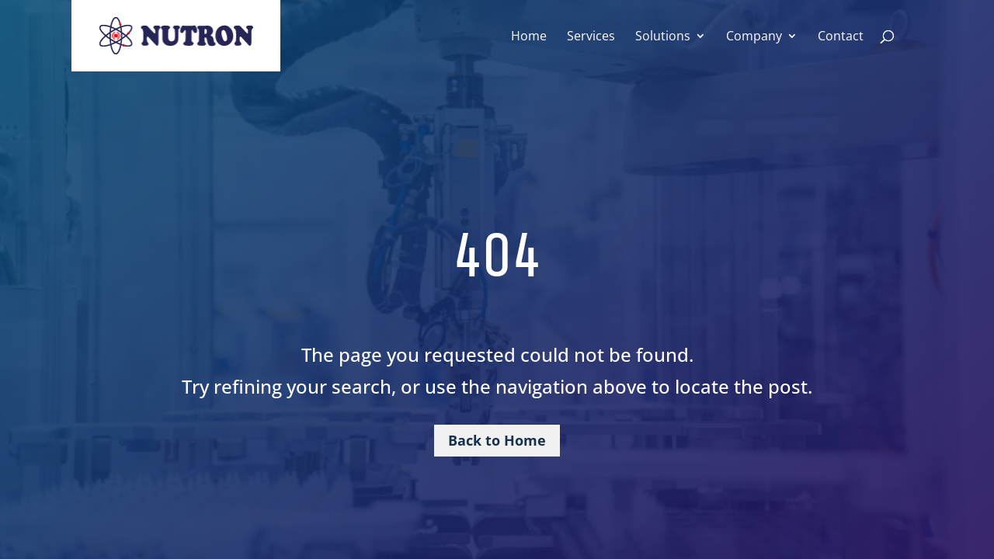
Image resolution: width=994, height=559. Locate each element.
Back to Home (497, 440)
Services (591, 37)
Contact (841, 37)
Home (529, 37)
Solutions (662, 37)
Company (754, 37)
